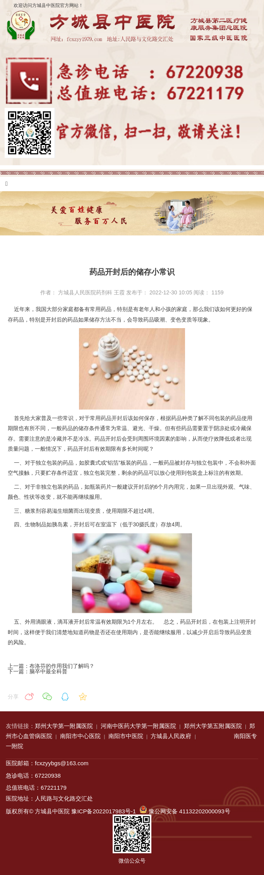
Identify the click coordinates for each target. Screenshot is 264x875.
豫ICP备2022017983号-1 (103, 811)
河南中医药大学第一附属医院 (138, 726)
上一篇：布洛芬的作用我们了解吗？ (51, 666)
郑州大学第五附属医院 (213, 726)
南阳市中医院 (125, 736)
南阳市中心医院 (80, 736)
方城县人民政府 (171, 736)
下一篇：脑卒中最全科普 (37, 671)
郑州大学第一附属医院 (64, 726)
